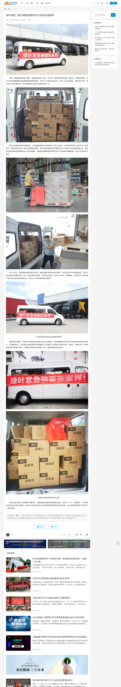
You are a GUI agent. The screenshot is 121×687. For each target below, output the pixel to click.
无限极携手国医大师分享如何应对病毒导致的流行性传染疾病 (59, 637)
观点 (32, 3)
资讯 (22, 3)
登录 (102, 3)
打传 (37, 3)
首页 (5, 9)
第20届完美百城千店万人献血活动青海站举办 (53, 680)
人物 (27, 3)
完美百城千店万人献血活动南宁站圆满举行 (51, 598)
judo (7, 20)
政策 (42, 3)
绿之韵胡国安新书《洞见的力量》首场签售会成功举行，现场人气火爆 (59, 560)
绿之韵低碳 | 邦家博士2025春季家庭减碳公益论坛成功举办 (58, 617)
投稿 (113, 3)
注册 (107, 3)
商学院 (48, 3)
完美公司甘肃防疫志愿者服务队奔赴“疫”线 (51, 578)
